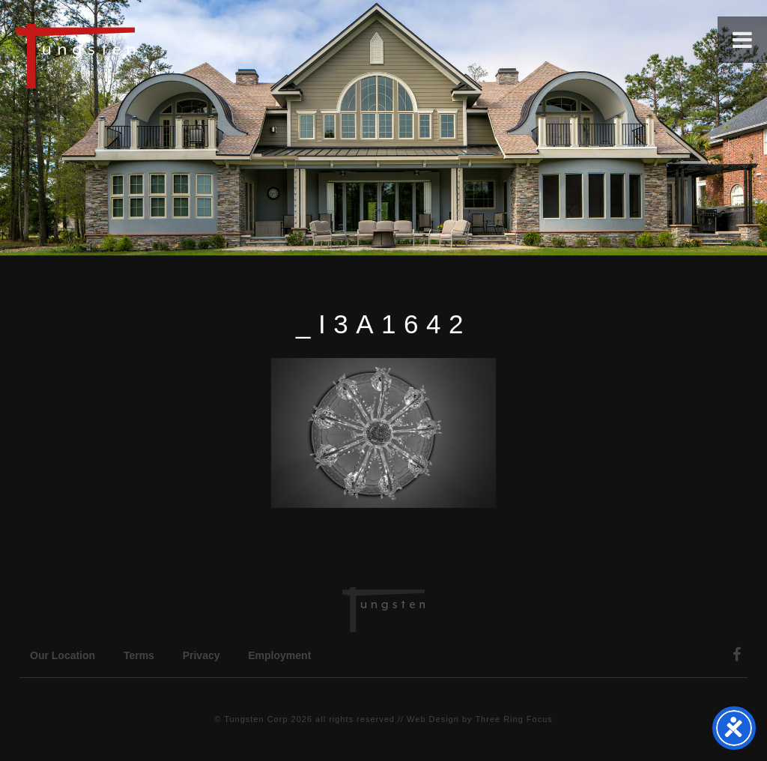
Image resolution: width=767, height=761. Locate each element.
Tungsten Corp (256, 719)
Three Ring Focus (513, 719)
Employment (279, 655)
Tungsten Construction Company (127, 55)
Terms (139, 655)
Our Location (62, 655)
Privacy (201, 655)
